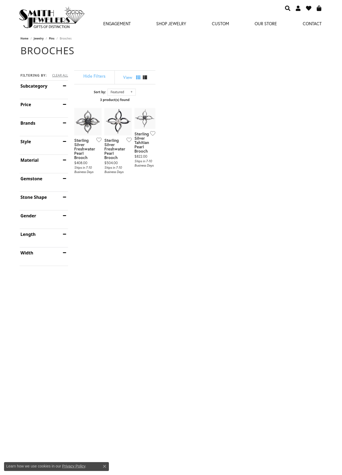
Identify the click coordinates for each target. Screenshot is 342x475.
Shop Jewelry (171, 23)
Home (24, 38)
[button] (287, 8)
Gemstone (31, 179)
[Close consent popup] (104, 466)
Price (25, 104)
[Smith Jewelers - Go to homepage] (51, 19)
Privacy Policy (73, 466)
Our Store (266, 23)
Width (26, 253)
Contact (312, 23)
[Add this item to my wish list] (150, 193)
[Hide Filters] (136, 76)
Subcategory (33, 86)
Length (27, 234)
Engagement (117, 23)
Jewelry (39, 38)
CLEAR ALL (60, 75)
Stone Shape (33, 197)
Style (25, 141)
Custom (220, 23)
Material (29, 160)
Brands (27, 123)
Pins (52, 38)
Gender (28, 216)
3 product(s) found (198, 100)
